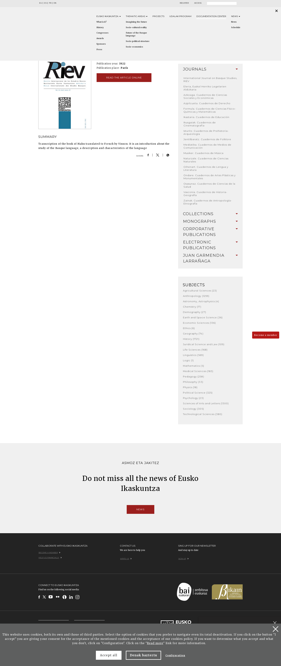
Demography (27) (194, 312)
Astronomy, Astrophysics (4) (201, 301)
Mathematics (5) (193, 365)
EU (40, 3)
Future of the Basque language (136, 34)
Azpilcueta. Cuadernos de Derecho (207, 103)
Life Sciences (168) (195, 349)
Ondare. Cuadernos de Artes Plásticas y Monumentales (210, 177)
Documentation (211, 16)
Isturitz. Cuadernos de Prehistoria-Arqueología (206, 132)
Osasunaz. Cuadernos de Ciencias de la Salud (209, 185)
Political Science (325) (198, 392)
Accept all (108, 655)
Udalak (180, 16)
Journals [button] (210, 69)
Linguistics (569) (193, 355)
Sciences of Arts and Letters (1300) (206, 403)
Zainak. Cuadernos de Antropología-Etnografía (208, 202)
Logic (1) (188, 360)
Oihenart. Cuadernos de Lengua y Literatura (206, 168)
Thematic (136, 16)
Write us (126, 559)
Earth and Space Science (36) (203, 317)
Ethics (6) (189, 328)
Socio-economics (134, 46)
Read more (155, 643)
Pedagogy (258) (193, 376)
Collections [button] (210, 213)
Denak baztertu (143, 655)
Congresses (102, 33)
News (235, 16)
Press (99, 49)
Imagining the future (136, 22)
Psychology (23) (193, 398)
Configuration (175, 655)
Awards (100, 38)
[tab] (210, 69)
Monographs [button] (210, 221)
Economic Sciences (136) (199, 322)
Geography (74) (193, 333)
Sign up (183, 559)
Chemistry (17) (192, 306)
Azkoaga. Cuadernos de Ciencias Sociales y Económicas (205, 96)
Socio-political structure (137, 41)
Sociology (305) (193, 408)
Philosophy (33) (193, 381)
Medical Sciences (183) (198, 371)
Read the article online (124, 77)
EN (55, 3)
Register (184, 3)
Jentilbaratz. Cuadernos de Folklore (207, 139)
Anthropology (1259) (196, 296)
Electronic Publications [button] (210, 245)
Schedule (235, 27)
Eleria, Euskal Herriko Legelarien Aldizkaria (205, 88)
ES (45, 3)
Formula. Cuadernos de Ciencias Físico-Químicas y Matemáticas (210, 110)
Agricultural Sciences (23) (200, 290)
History (100, 27)
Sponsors (101, 44)
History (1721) (191, 338)
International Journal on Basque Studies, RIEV (210, 80)
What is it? (101, 22)
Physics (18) (190, 387)
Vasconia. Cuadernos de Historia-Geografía (205, 194)
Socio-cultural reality (136, 27)
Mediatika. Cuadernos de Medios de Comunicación (207, 146)
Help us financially (50, 557)
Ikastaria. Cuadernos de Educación (206, 117)
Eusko (108, 16)
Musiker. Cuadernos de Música (203, 153)
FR (50, 3)
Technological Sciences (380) (202, 414)
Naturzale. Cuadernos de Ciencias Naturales (206, 160)
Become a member (265, 335)
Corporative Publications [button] (210, 231)
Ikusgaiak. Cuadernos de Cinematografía (200, 124)
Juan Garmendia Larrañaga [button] (210, 258)
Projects (158, 16)
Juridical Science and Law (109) (203, 344)
